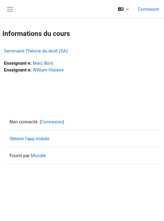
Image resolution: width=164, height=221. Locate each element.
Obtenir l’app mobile (29, 139)
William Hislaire (48, 70)
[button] (123, 9)
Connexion (148, 9)
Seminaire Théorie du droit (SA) (36, 51)
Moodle (38, 155)
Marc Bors (43, 63)
